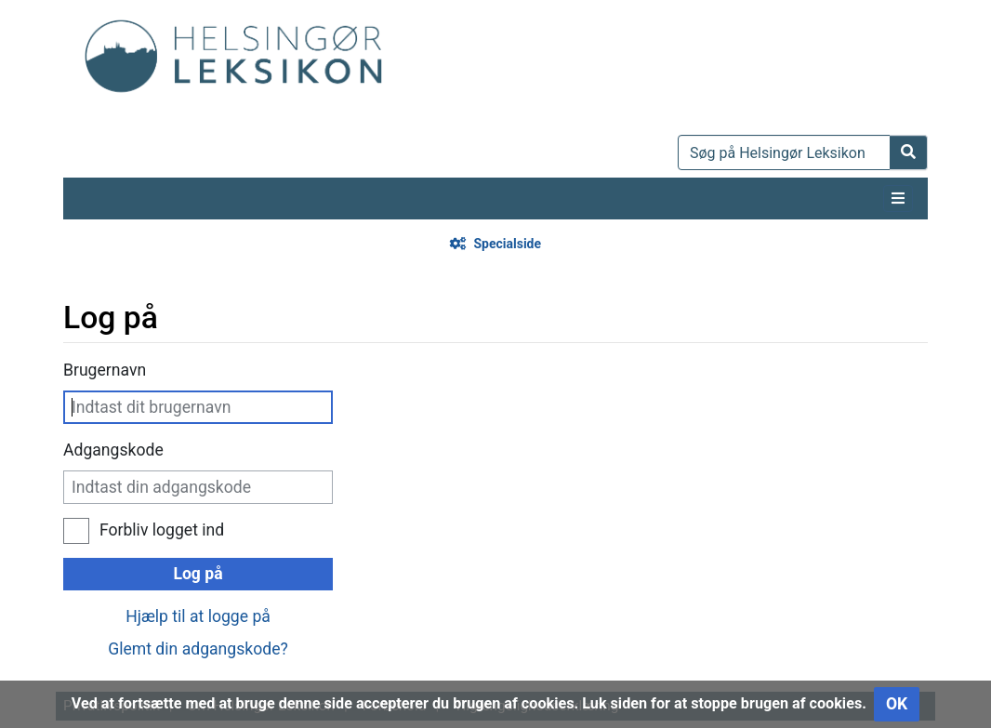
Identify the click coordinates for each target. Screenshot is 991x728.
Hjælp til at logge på (198, 616)
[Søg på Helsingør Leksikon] (784, 152)
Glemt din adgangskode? (198, 649)
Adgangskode (113, 450)
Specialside (507, 243)
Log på (197, 573)
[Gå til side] (909, 152)
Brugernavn (104, 370)
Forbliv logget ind (161, 530)
